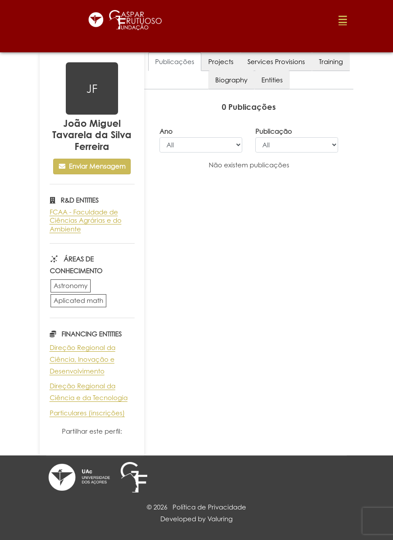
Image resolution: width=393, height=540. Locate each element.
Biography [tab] (231, 80)
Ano (166, 131)
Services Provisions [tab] (276, 62)
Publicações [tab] (174, 62)
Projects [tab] (221, 62)
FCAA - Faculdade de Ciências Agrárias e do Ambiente (86, 220)
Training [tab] (331, 62)
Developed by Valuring (196, 519)
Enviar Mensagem (92, 166)
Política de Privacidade (209, 507)
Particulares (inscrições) (87, 413)
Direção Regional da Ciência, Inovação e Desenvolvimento (82, 359)
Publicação (273, 131)
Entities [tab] (272, 80)
